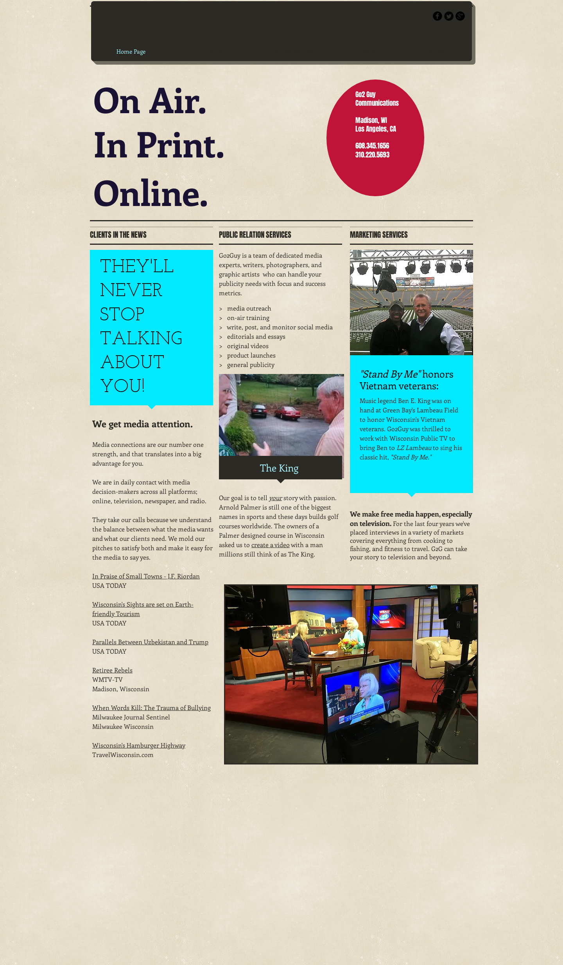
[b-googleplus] (460, 16)
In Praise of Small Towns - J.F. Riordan (146, 576)
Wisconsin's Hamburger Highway (138, 745)
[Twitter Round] (449, 16)
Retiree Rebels (112, 670)
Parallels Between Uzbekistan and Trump (150, 642)
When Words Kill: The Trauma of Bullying (151, 707)
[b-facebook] (437, 16)
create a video (270, 544)
